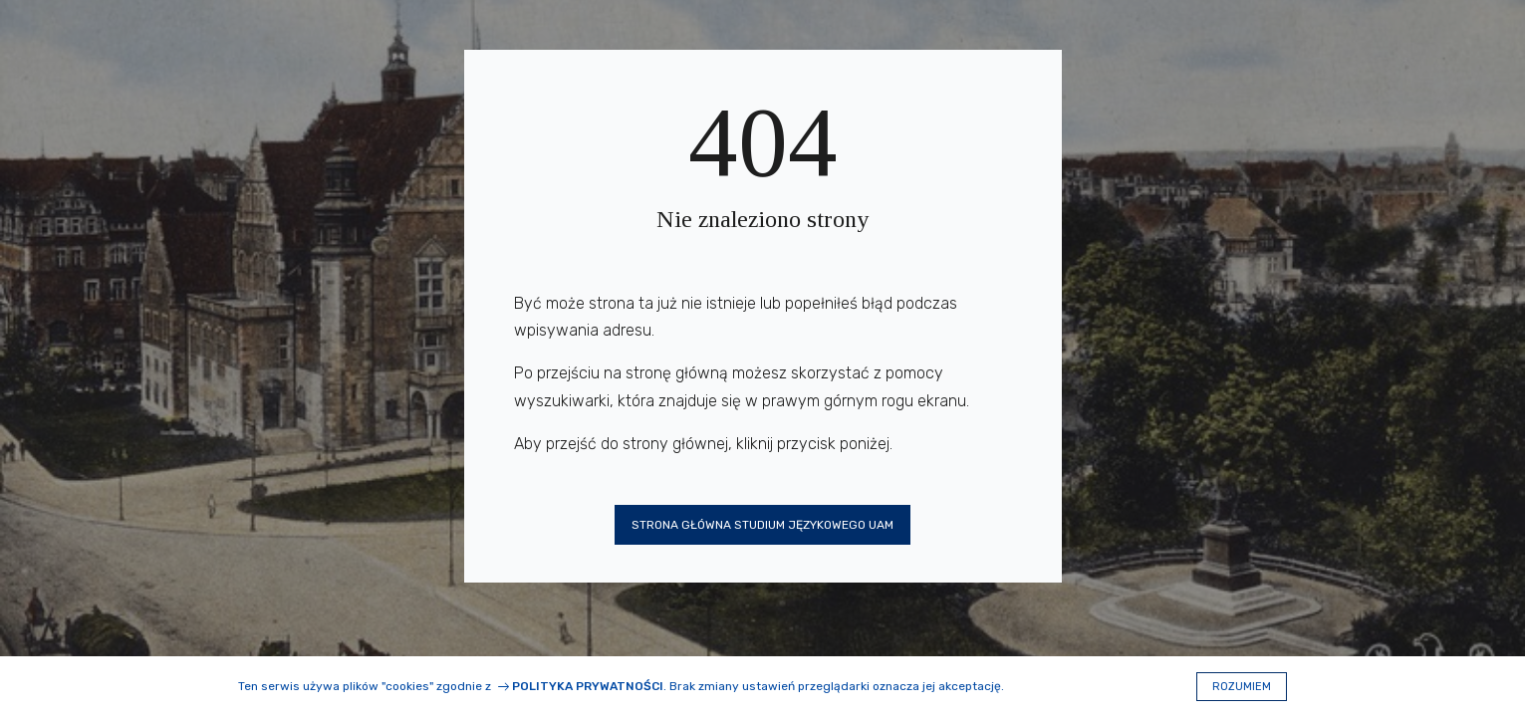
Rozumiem (1241, 686)
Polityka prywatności (587, 686)
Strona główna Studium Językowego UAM (762, 525)
